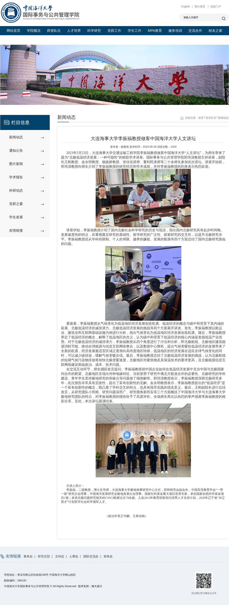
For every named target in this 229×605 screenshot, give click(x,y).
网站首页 (13, 31)
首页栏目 (211, 117)
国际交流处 (90, 556)
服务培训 (175, 31)
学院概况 (34, 31)
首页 (201, 117)
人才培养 (74, 31)
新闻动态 (223, 117)
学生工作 (134, 31)
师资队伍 (54, 31)
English (185, 6)
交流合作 (195, 31)
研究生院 (44, 556)
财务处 (108, 556)
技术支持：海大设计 (90, 586)
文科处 (59, 556)
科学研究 (94, 31)
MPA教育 (155, 31)
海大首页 (200, 6)
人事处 (73, 556)
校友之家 (215, 31)
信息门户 (215, 6)
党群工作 (114, 31)
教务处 (28, 556)
